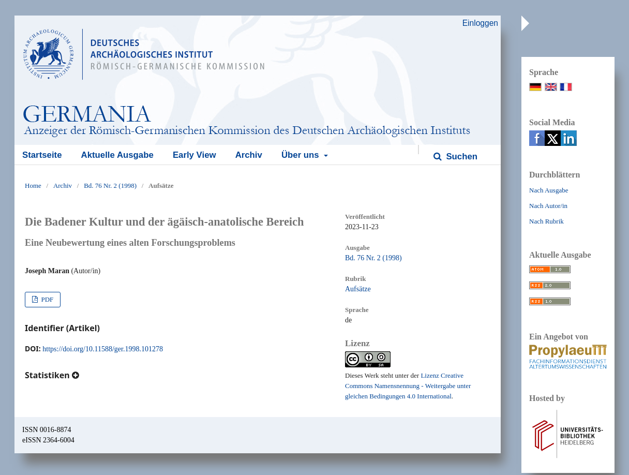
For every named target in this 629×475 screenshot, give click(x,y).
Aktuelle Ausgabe (117, 155)
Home (33, 185)
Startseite (42, 155)
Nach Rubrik (546, 221)
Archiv (248, 155)
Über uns (301, 155)
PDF (46, 299)
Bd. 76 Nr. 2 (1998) (110, 185)
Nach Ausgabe (548, 190)
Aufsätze (358, 289)
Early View (194, 155)
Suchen (460, 156)
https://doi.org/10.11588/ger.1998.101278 (102, 349)
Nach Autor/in (548, 206)
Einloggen (480, 23)
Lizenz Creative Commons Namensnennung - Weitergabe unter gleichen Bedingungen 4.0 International (408, 386)
